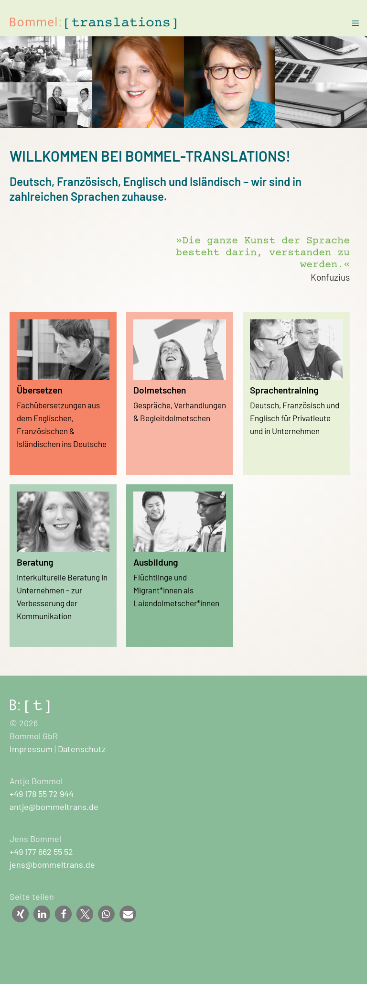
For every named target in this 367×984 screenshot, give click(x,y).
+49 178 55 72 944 (42, 793)
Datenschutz (82, 748)
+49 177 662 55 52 (41, 851)
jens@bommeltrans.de (52, 864)
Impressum (31, 748)
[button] (20, 914)
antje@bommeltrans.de (54, 806)
